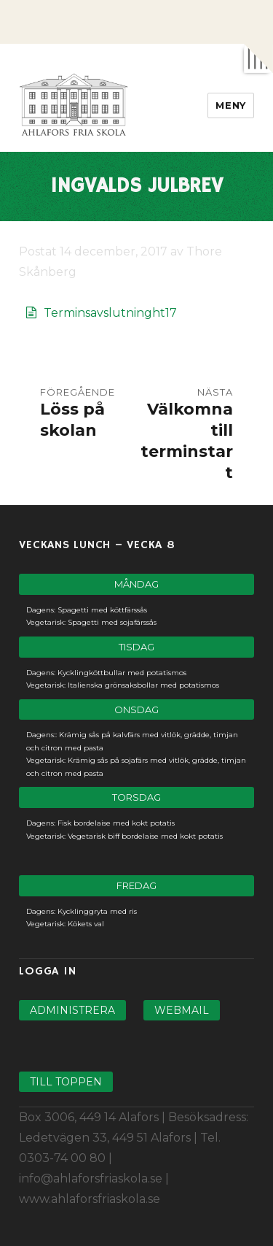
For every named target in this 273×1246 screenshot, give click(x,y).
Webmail (181, 1010)
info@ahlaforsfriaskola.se (90, 1178)
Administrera (72, 1010)
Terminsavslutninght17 (110, 313)
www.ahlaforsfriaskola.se (89, 1199)
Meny (230, 105)
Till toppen (66, 1081)
